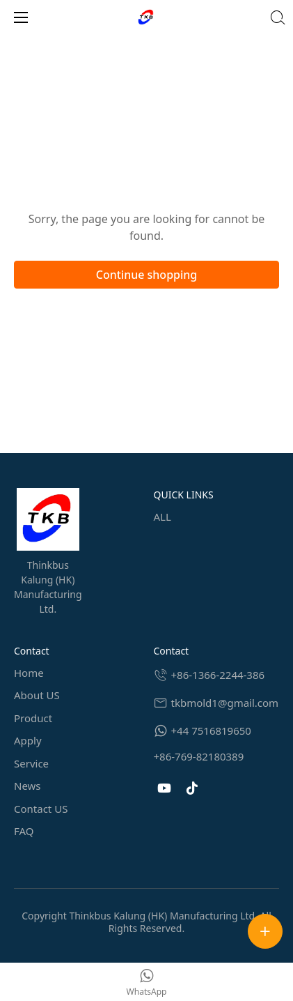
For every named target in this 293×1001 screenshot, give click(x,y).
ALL (162, 517)
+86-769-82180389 (199, 756)
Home (29, 673)
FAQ (24, 831)
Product (33, 718)
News (27, 786)
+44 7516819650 (211, 731)
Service (31, 763)
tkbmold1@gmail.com (225, 703)
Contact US (41, 809)
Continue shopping (147, 274)
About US (37, 695)
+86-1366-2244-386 (218, 675)
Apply (28, 740)
